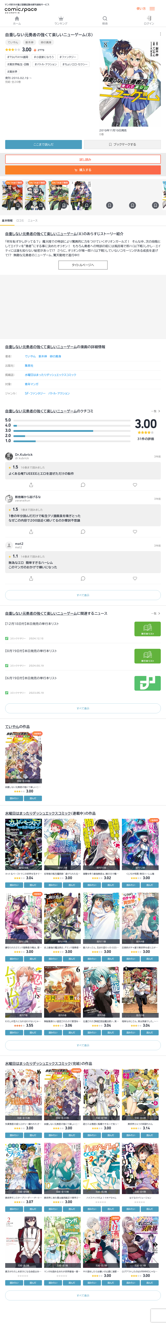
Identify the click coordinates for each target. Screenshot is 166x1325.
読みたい (14, 798)
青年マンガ (31, 384)
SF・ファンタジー (35, 393)
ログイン (149, 20)
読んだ (33, 798)
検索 (105, 20)
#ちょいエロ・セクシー (74, 64)
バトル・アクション (59, 393)
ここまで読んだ (44, 144)
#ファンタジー (67, 57)
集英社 (29, 365)
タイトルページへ (83, 265)
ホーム (17, 20)
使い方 (141, 8)
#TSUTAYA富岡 (17, 57)
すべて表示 (83, 595)
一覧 (153, 411)
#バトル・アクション (46, 64)
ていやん (13, 42)
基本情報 (7, 220)
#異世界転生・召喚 (18, 64)
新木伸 (30, 42)
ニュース (33, 220)
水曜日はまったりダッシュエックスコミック (50, 375)
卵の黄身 (46, 42)
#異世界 (12, 71)
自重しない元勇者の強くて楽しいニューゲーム (41, 234)
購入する (83, 169)
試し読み (83, 159)
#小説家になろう (44, 57)
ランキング (61, 20)
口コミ (20, 220)
